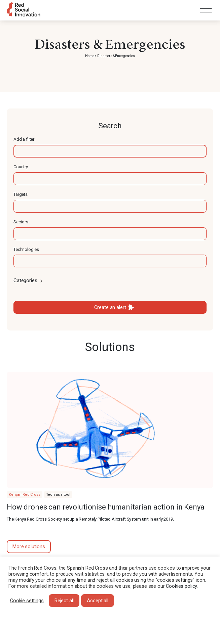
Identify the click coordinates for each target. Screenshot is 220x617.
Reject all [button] (64, 601)
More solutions (28, 546)
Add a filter (23, 139)
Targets (20, 194)
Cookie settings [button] (27, 601)
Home (89, 56)
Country (20, 166)
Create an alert (110, 307)
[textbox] (110, 151)
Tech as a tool (58, 494)
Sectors (20, 221)
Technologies (26, 249)
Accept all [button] (97, 601)
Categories (28, 280)
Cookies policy (181, 586)
